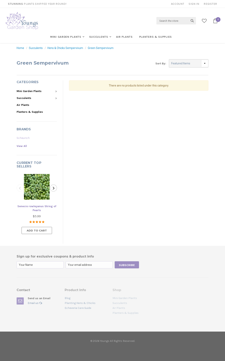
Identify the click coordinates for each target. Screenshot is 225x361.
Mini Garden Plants (65, 37)
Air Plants (124, 37)
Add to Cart (37, 230)
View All (22, 146)
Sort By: (160, 63)
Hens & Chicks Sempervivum (65, 48)
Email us (35, 303)
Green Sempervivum (100, 48)
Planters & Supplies (155, 37)
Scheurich (23, 138)
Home (20, 48)
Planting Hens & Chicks (80, 303)
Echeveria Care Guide (78, 308)
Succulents (98, 37)
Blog (67, 298)
